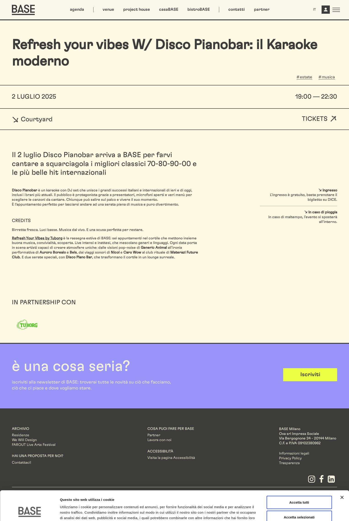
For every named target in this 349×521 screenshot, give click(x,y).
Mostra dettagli (240, 512)
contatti (236, 10)
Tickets (315, 119)
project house (136, 10)
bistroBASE (198, 10)
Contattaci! (21, 462)
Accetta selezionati (299, 491)
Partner (153, 435)
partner (261, 10)
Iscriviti (310, 374)
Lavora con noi (159, 440)
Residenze (20, 435)
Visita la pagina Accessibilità (171, 458)
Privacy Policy (290, 458)
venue (108, 10)
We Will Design (24, 440)
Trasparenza (289, 463)
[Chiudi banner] (342, 471)
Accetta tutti (299, 476)
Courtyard (32, 119)
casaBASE (168, 10)
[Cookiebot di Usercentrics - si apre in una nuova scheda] (30, 512)
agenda (77, 10)
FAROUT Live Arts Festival (34, 445)
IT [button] (314, 9)
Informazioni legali (294, 453)
